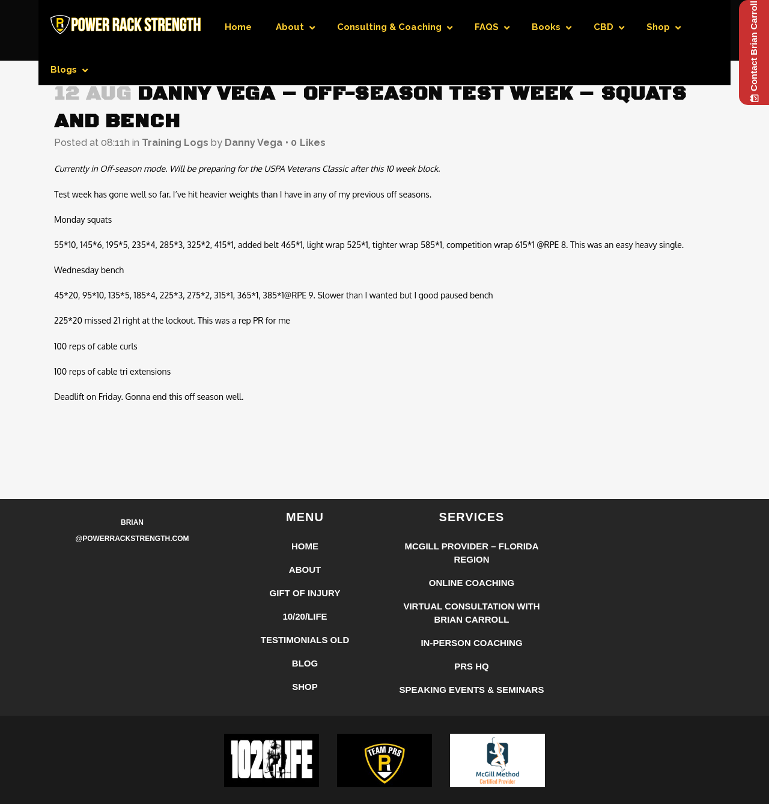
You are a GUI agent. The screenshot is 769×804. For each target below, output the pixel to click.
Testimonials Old (305, 640)
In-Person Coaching (471, 643)
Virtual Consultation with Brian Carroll (471, 612)
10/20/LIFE (304, 616)
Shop (305, 687)
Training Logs (175, 142)
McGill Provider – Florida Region (471, 552)
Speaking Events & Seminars (472, 690)
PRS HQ (471, 666)
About (305, 569)
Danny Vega (253, 142)
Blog (305, 663)
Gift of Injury (305, 593)
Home (304, 546)
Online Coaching (472, 583)
